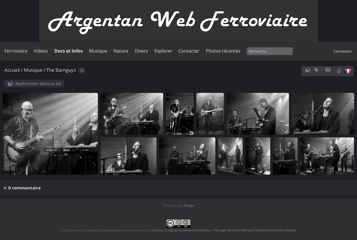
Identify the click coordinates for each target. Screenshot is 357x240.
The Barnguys (61, 70)
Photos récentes (223, 51)
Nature (121, 51)
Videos (41, 51)
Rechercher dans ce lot (38, 83)
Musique (98, 51)
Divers (141, 51)
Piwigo (189, 205)
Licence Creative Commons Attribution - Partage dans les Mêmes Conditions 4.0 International (224, 230)
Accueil (12, 70)
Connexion (343, 51)
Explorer (163, 51)
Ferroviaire (15, 51)
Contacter (188, 51)
